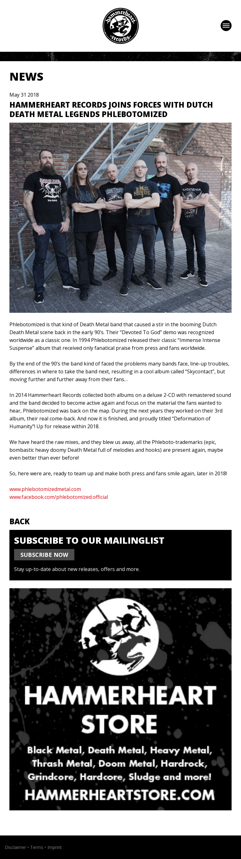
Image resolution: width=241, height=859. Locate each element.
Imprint (54, 847)
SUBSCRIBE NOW (44, 554)
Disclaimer (15, 847)
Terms (36, 847)
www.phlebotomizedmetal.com (45, 489)
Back (19, 521)
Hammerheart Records (121, 26)
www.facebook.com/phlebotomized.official (58, 497)
